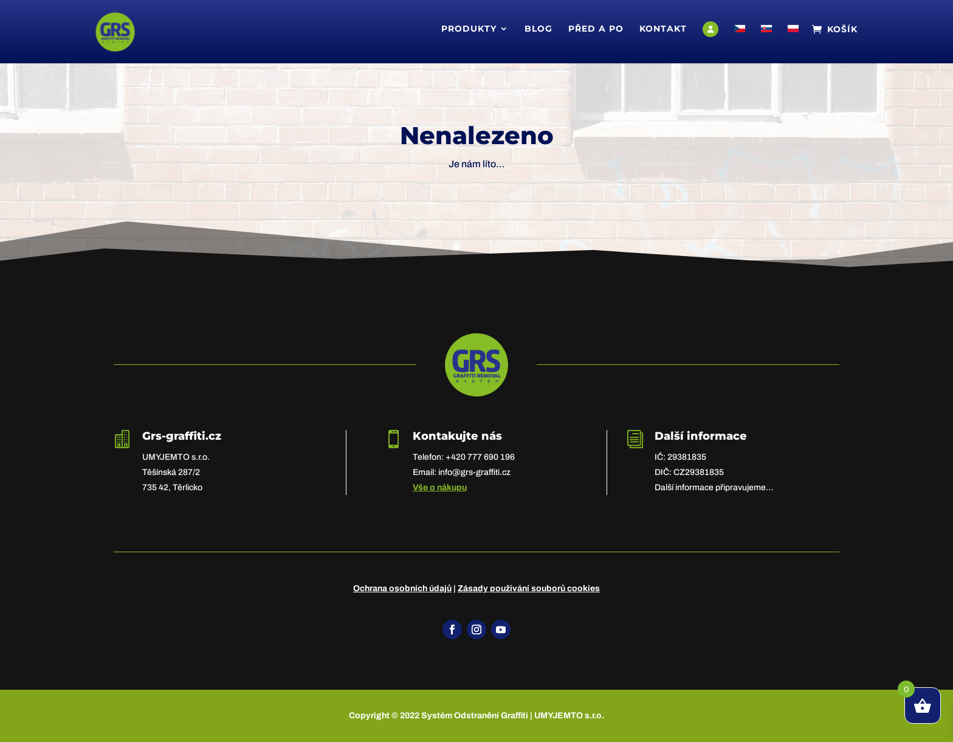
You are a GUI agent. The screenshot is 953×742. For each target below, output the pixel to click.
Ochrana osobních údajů (402, 588)
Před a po (596, 29)
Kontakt (663, 29)
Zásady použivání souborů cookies (529, 588)
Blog (538, 29)
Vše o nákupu (440, 487)
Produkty (469, 29)
